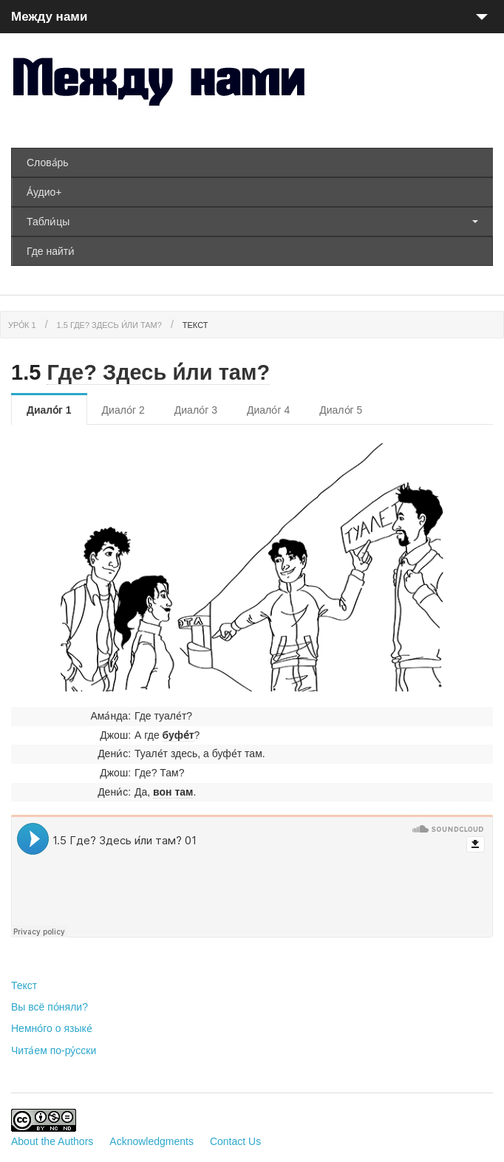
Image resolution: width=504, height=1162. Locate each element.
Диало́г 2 (123, 410)
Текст (195, 325)
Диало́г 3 (195, 410)
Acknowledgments (151, 1141)
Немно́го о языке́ (51, 1028)
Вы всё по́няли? (49, 1007)
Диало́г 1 (49, 410)
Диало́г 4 (268, 410)
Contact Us (235, 1141)
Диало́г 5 (340, 410)
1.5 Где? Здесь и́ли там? (109, 325)
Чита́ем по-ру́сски (53, 1050)
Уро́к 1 (22, 325)
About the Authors (52, 1141)
